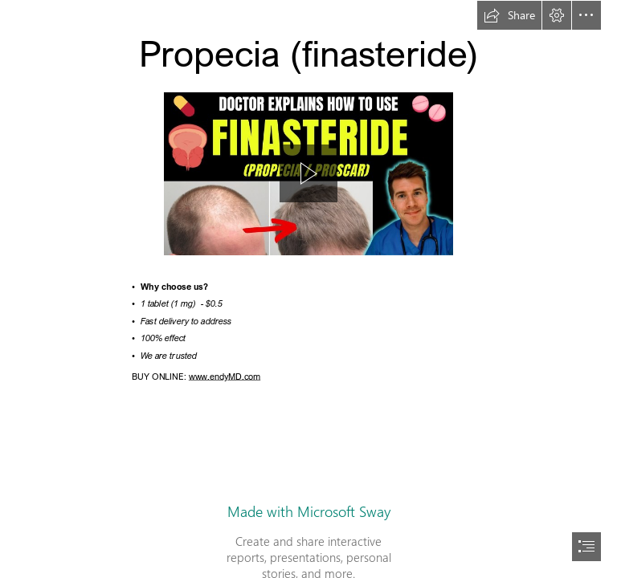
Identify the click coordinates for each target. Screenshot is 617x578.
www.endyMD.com (223, 376)
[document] (308, 289)
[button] (509, 15)
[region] (308, 173)
